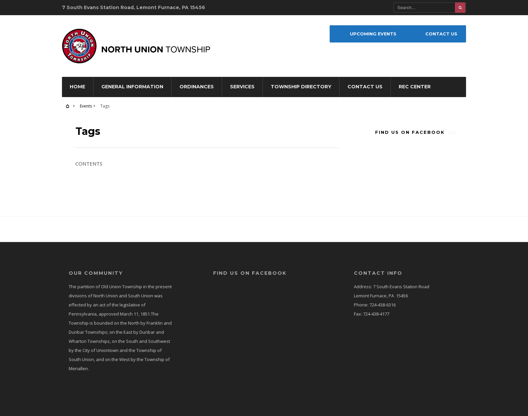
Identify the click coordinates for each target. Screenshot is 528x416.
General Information (132, 87)
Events (86, 106)
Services (242, 87)
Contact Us (365, 87)
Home (77, 87)
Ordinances (196, 87)
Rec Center (415, 87)
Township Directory (301, 87)
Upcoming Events (373, 33)
